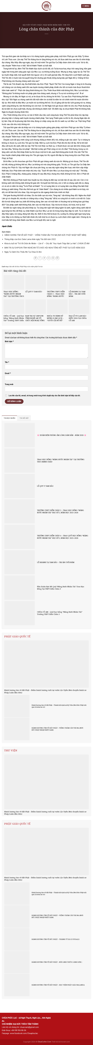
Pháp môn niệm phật (52, 25)
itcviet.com (65, 1042)
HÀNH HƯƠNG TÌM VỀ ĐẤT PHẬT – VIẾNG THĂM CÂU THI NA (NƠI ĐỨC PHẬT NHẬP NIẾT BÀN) (45, 235)
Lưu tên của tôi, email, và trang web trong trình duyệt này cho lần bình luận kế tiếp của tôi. (44, 396)
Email (8, 373)
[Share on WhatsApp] (36, 258)
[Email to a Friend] (49, 258)
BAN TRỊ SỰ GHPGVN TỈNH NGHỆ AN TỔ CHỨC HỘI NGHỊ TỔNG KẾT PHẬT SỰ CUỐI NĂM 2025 (44, 248)
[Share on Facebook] (40, 258)
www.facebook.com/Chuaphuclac (24, 1033)
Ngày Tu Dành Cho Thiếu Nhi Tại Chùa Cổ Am (23, 252)
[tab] (9, 418)
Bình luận (9, 342)
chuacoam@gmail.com (29, 1027)
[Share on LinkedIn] (57, 258)
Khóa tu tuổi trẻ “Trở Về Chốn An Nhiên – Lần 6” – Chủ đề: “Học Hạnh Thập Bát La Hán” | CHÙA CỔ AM (46, 243)
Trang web (9, 384)
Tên (7, 362)
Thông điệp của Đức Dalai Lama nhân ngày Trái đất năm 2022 (30, 239)
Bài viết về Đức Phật (32, 25)
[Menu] (86, 6)
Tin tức (66, 25)
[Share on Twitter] (44, 258)
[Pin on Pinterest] (53, 258)
